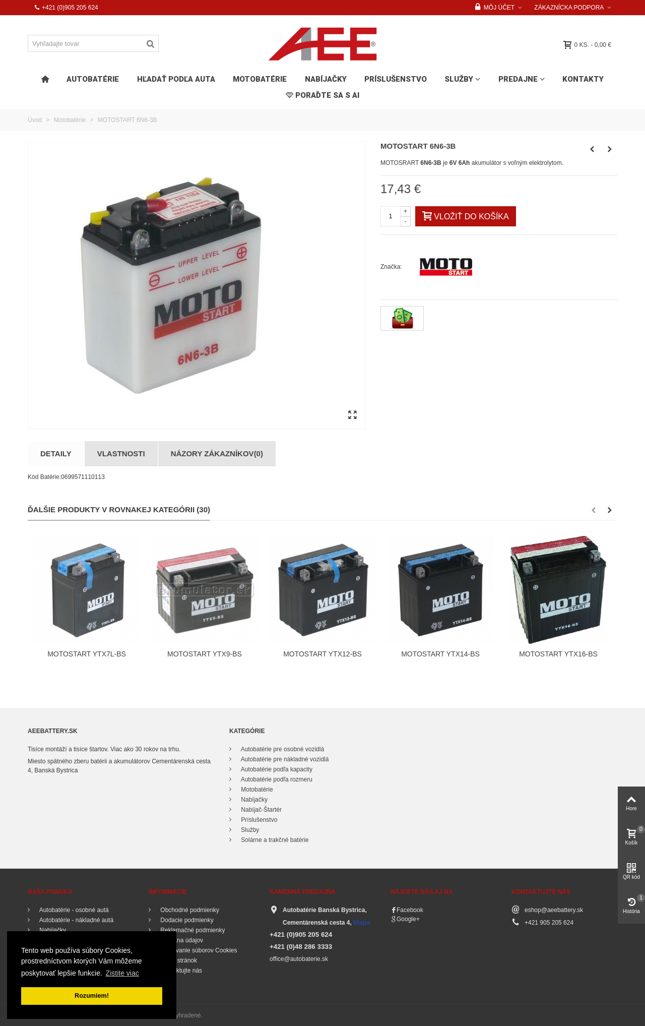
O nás (167, 980)
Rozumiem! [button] (92, 995)
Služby (458, 79)
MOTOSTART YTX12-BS (322, 654)
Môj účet (495, 7)
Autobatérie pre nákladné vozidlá (284, 759)
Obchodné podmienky (189, 910)
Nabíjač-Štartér (260, 809)
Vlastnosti (121, 453)
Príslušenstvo (395, 79)
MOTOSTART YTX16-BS (558, 654)
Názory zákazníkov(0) (217, 453)
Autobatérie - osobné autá (73, 910)
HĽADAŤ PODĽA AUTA (176, 79)
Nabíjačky (326, 79)
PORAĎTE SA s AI (322, 95)
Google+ (408, 919)
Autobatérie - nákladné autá (75, 920)
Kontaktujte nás (180, 970)
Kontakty (583, 79)
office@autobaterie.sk (299, 958)
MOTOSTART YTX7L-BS (86, 654)
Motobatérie (260, 79)
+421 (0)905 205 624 (66, 7)
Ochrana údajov (181, 940)
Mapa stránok (178, 960)
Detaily (56, 453)
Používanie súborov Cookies (198, 950)
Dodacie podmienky (186, 920)
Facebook (410, 910)
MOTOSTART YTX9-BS (204, 654)
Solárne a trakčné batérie (273, 839)
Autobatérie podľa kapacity (275, 769)
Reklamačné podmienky (192, 930)
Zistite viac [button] (122, 973)
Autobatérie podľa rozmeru (275, 779)
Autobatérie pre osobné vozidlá (281, 749)
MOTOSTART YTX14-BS (440, 654)
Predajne (518, 79)
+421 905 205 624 (549, 922)
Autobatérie (93, 79)
